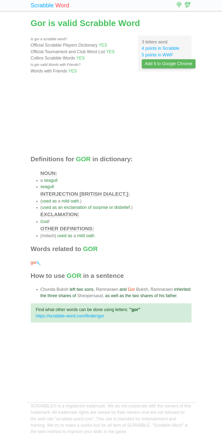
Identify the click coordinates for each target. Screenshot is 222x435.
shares (64, 295)
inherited (182, 289)
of (90, 207)
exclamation (75, 207)
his (162, 295)
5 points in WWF (157, 54)
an (60, 207)
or (111, 207)
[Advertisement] (111, 115)
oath (75, 201)
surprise (100, 207)
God (44, 221)
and (122, 289)
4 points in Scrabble (161, 48)
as (54, 201)
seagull (51, 180)
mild (65, 201)
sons (88, 289)
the (43, 295)
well (114, 295)
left (72, 289)
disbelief (122, 207)
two (80, 289)
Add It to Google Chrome (169, 63)
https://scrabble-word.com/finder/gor (70, 316)
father (171, 295)
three (52, 295)
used (46, 201)
